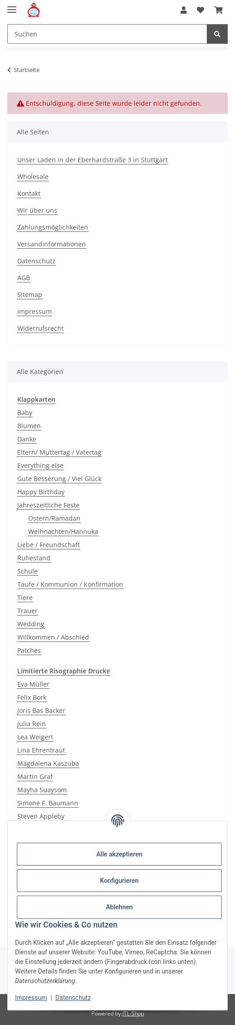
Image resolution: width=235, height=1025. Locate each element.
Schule (27, 571)
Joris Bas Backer (41, 710)
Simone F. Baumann (47, 803)
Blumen (29, 425)
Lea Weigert (35, 737)
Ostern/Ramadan (54, 518)
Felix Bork (31, 697)
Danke (26, 439)
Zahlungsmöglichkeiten (52, 227)
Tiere (25, 597)
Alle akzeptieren (119, 854)
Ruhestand (33, 558)
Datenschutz (73, 997)
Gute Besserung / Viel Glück (59, 478)
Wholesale (33, 176)
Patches (29, 650)
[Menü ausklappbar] (11, 5)
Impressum (31, 997)
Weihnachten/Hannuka (63, 531)
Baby (24, 412)
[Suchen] (107, 34)
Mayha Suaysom (42, 789)
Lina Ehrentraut (41, 750)
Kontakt (28, 193)
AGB (23, 277)
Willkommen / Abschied (53, 637)
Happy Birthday (41, 491)
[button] (183, 10)
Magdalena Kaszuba (48, 763)
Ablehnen (119, 907)
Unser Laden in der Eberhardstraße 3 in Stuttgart (92, 159)
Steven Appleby (41, 816)
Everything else (40, 465)
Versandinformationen (51, 244)
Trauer (27, 610)
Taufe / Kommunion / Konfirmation (70, 584)
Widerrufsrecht (40, 328)
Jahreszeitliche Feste (48, 505)
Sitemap (29, 294)
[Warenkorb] (219, 10)
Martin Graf (35, 776)
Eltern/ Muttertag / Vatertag (59, 452)
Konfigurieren (119, 880)
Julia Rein (31, 723)
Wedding (31, 624)
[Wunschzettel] (200, 10)
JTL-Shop (133, 1013)
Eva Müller (33, 684)
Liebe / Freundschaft (48, 544)
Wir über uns (37, 210)
